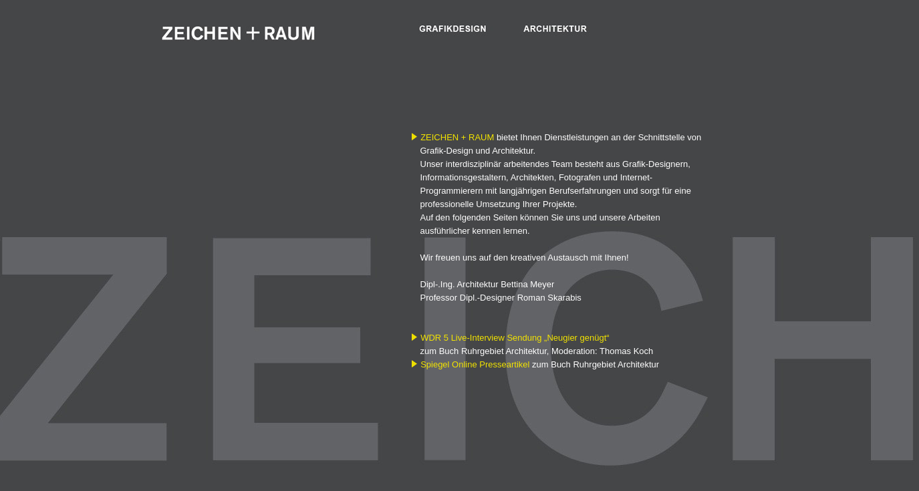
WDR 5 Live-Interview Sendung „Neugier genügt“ (515, 338)
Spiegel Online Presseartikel (474, 364)
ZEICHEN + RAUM (457, 137)
